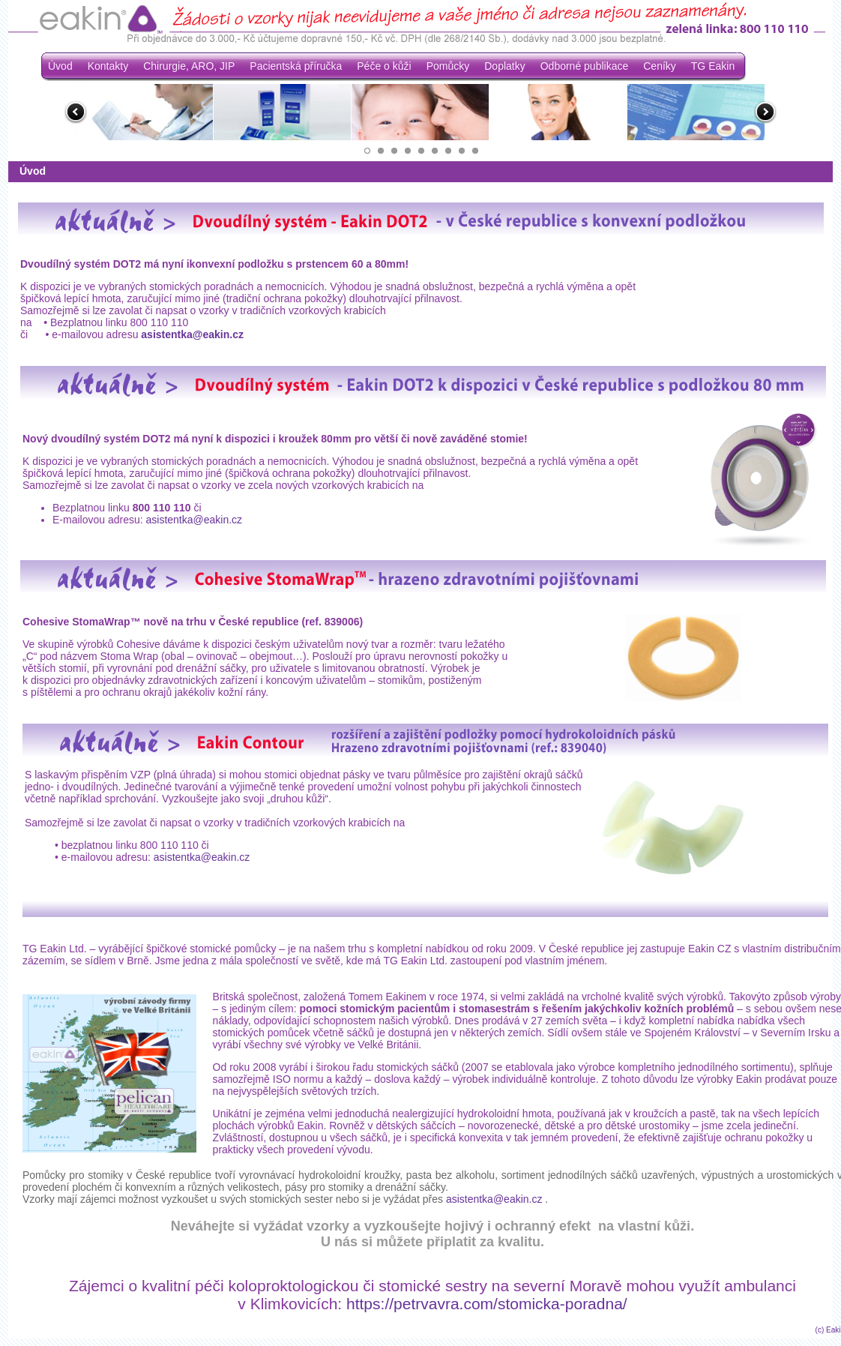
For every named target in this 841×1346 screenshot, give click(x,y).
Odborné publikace (584, 66)
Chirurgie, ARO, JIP (189, 66)
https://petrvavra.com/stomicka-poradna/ (486, 1303)
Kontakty (108, 66)
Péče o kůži (384, 66)
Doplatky (504, 66)
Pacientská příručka (296, 66)
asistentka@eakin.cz (192, 334)
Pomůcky (448, 66)
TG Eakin (713, 66)
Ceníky (659, 66)
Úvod (60, 66)
